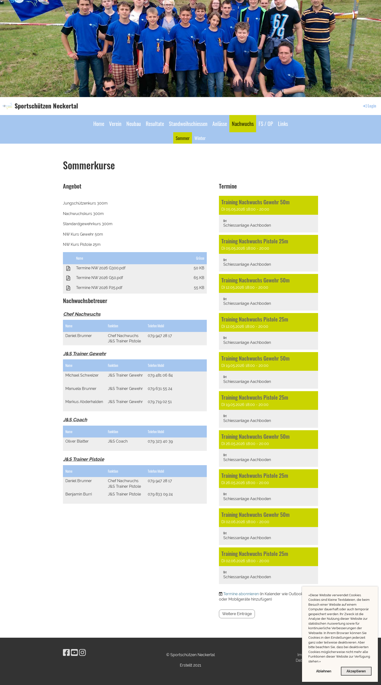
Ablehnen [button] (323, 671)
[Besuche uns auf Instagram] (82, 652)
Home (98, 123)
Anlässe (219, 123)
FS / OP (266, 123)
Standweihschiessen (188, 123)
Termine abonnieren (241, 594)
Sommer (183, 137)
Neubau (133, 123)
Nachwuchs (243, 123)
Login (369, 106)
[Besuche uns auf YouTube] (74, 652)
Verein (115, 123)
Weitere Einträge (237, 613)
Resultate (155, 123)
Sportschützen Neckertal (46, 105)
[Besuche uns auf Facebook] (66, 652)
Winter (200, 137)
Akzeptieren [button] (356, 671)
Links (283, 123)
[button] (322, 661)
